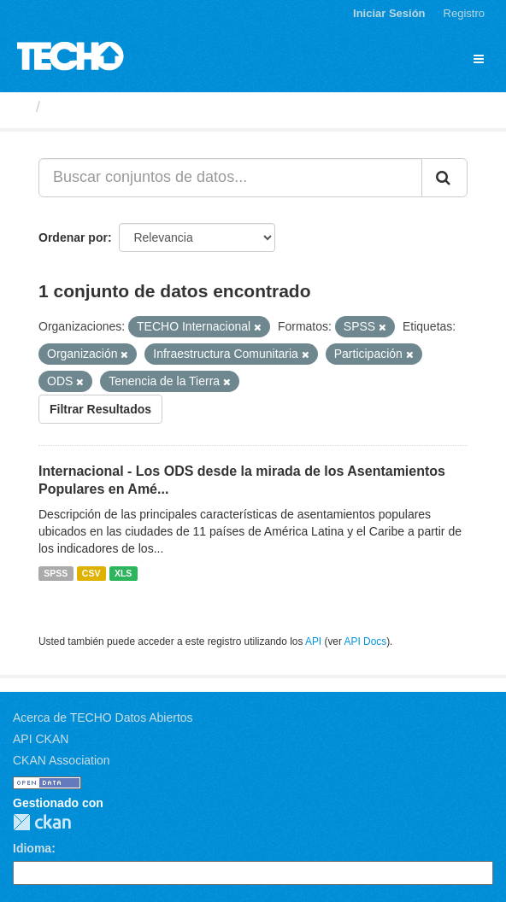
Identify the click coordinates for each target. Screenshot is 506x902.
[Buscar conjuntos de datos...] (230, 177)
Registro (464, 13)
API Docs (365, 641)
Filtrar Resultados (100, 409)
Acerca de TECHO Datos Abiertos (103, 717)
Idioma (32, 848)
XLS (123, 573)
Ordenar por (73, 237)
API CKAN (40, 739)
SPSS (56, 573)
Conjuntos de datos (120, 106)
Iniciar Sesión (389, 13)
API (313, 641)
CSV (91, 573)
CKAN (42, 822)
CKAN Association (61, 760)
